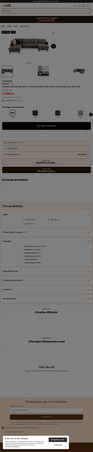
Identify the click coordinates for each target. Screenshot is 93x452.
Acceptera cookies (57, 439)
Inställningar (58, 445)
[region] (36, 442)
